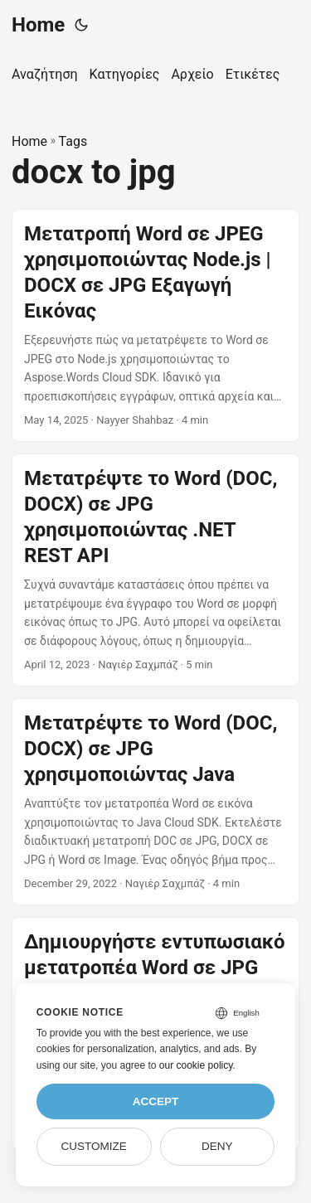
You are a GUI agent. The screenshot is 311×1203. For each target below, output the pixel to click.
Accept (156, 1101)
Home (38, 24)
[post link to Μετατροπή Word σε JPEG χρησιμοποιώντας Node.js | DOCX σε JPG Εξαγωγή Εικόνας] (155, 325)
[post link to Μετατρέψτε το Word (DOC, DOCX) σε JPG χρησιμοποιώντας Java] (155, 802)
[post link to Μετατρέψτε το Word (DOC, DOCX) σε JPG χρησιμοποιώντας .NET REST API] (155, 570)
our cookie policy (196, 1065)
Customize (93, 1146)
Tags (73, 141)
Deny (217, 1146)
